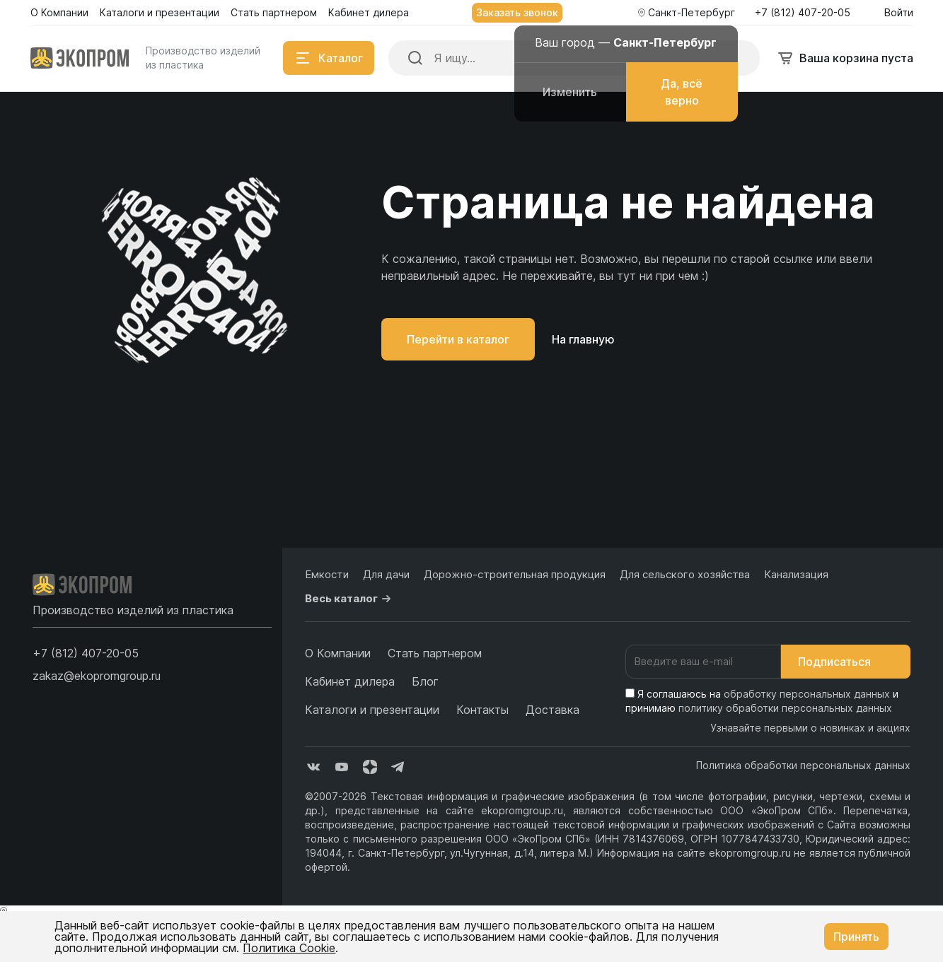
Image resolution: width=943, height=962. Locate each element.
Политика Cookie (289, 948)
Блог (425, 681)
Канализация (796, 574)
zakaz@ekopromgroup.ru (97, 676)
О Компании (338, 653)
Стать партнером (435, 653)
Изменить (570, 92)
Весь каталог (350, 598)
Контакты (482, 710)
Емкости (327, 574)
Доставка (552, 710)
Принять (856, 936)
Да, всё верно (681, 91)
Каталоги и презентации (372, 710)
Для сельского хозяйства (685, 574)
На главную (583, 339)
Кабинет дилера (350, 681)
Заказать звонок (517, 12)
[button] (86, 653)
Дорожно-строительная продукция (515, 574)
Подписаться (845, 661)
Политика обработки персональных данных (803, 765)
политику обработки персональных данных (785, 708)
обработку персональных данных (807, 694)
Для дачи (386, 574)
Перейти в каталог (458, 339)
